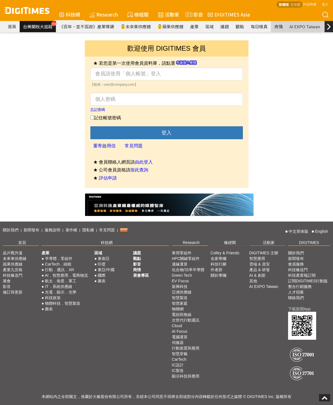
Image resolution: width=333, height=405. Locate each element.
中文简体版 (298, 231)
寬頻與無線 (181, 314)
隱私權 (88, 230)
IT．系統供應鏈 (58, 286)
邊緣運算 (180, 264)
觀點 (240, 26)
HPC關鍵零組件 (186, 258)
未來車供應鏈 (136, 26)
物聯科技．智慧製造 (62, 303)
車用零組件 (181, 253)
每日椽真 (259, 26)
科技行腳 (218, 264)
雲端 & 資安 (259, 264)
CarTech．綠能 (58, 264)
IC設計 (178, 365)
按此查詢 (139, 169)
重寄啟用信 (104, 145)
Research (104, 14)
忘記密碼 (97, 110)
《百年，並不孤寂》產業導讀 (86, 26)
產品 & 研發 (259, 269)
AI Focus (179, 331)
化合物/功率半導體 (188, 269)
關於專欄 (218, 275)
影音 (193, 14)
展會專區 (141, 275)
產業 (194, 26)
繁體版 (284, 4)
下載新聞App (299, 309)
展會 (7, 281)
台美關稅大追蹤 (39, 25)
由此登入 (144, 162)
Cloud (177, 325)
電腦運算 (180, 337)
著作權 (71, 230)
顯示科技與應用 (185, 376)
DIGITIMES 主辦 (263, 253)
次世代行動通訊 (185, 320)
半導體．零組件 (58, 258)
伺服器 (178, 342)
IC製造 (178, 370)
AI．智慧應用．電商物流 (66, 275)
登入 (325, 4)
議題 (224, 26)
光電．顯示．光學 (60, 292)
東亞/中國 (106, 269)
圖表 (49, 309)
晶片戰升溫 (12, 253)
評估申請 (309, 4)
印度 (102, 264)
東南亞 (104, 258)
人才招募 (296, 292)
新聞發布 (31, 230)
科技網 (69, 14)
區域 (209, 26)
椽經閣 (138, 14)
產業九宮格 (12, 269)
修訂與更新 (12, 292)
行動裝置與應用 (185, 348)
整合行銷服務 (300, 286)
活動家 (168, 14)
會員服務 (296, 264)
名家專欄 (218, 258)
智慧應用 (257, 258)
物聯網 (178, 309)
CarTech (179, 359)
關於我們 (11, 230)
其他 (253, 281)
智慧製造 (180, 297)
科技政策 (53, 297)
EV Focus (180, 281)
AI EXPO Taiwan (304, 26)
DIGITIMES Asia (229, 14)
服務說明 (52, 230)
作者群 (216, 269)
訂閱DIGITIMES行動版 (308, 281)
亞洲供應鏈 (181, 292)
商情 (278, 26)
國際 (102, 275)
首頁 (12, 26)
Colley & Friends (225, 253)
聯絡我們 (296, 297)
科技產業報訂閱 (302, 275)
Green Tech (182, 275)
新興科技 (180, 286)
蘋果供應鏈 (170, 26)
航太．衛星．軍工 (60, 281)
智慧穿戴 (180, 354)
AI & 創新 (257, 275)
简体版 (295, 4)
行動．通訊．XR (59, 269)
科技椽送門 (12, 275)
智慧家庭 (180, 303)
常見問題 (134, 145)
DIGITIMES (309, 242)
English (321, 231)
